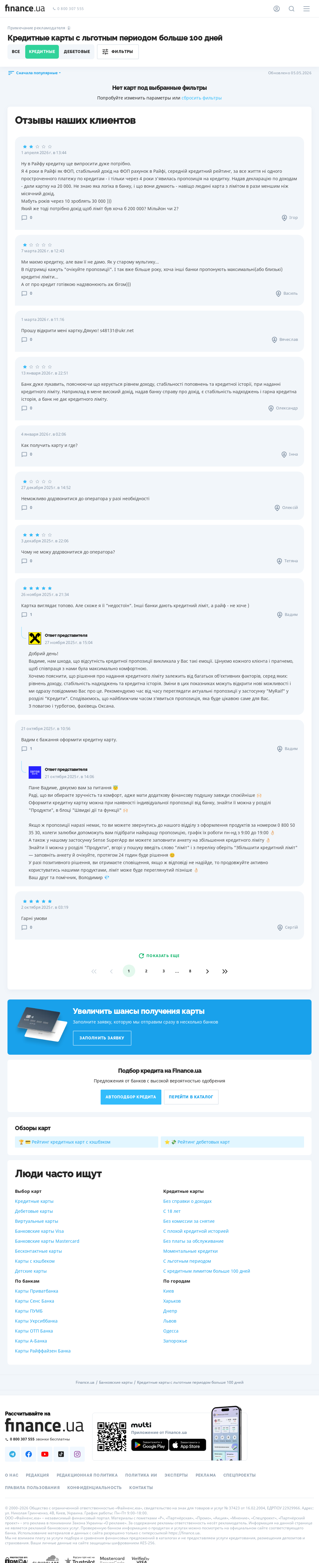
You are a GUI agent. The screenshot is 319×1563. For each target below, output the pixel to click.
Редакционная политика (87, 1475)
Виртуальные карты (36, 1221)
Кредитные (42, 52)
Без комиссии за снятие (189, 1221)
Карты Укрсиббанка (36, 1321)
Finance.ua (85, 1382)
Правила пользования (32, 1488)
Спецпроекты (239, 1475)
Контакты (141, 1488)
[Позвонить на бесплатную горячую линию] (45, 1439)
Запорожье (175, 1341)
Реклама (206, 1475)
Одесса (171, 1331)
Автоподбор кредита (131, 1097)
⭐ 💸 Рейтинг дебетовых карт (197, 1142)
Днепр (170, 1311)
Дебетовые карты (34, 1211)
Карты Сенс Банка (34, 1301)
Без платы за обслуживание (193, 1241)
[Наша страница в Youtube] (44, 1454)
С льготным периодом (187, 1261)
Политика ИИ (141, 1475)
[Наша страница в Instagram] (77, 1454)
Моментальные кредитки (190, 1251)
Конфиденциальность (94, 1488)
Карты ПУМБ (29, 1311)
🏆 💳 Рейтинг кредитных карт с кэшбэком (64, 1142)
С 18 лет (172, 1211)
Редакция (37, 1475)
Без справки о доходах (187, 1201)
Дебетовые (77, 52)
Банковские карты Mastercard (47, 1241)
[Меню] (306, 8)
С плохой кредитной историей (196, 1231)
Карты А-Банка (31, 1341)
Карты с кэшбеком (35, 1261)
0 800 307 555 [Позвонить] (68, 9)
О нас (11, 1475)
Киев (168, 1291)
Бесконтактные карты (38, 1251)
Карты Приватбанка (36, 1291)
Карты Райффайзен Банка (43, 1351)
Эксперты (176, 1475)
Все (16, 52)
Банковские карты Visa (39, 1231)
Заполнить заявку (101, 1038)
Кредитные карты (34, 1201)
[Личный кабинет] (276, 8)
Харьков (172, 1301)
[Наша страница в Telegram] (12, 1454)
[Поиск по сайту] (291, 8)
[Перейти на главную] (25, 9)
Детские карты (31, 1271)
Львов (169, 1321)
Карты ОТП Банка (34, 1331)
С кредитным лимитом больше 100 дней (206, 1271)
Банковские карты (115, 1382)
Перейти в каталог (191, 1097)
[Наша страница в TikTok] (61, 1454)
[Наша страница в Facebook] (28, 1454)
